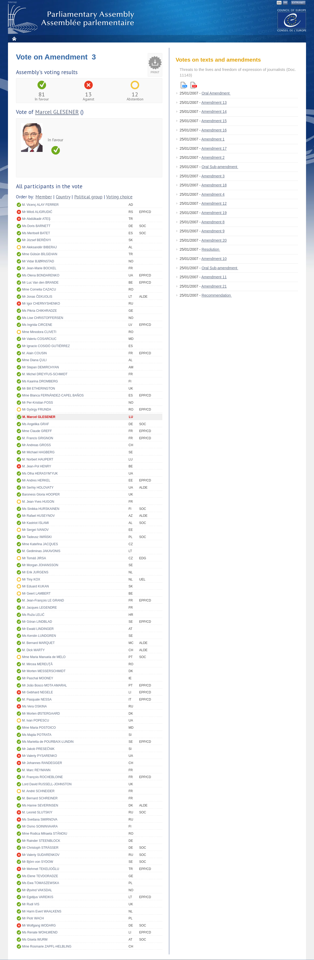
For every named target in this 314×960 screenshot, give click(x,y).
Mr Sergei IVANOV (35, 530)
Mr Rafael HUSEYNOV (38, 516)
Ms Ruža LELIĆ (33, 615)
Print (155, 72)
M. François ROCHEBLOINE (42, 777)
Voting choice (119, 197)
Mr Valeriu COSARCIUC (39, 339)
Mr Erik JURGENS (35, 572)
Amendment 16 (214, 130)
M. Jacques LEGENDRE (39, 607)
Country (63, 197)
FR (285, 2)
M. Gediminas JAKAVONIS (41, 551)
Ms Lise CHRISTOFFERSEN (42, 318)
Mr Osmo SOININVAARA (40, 826)
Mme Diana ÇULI (34, 360)
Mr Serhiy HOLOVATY (37, 487)
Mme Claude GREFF (37, 431)
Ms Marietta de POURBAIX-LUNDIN (47, 742)
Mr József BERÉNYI (36, 240)
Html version (184, 85)
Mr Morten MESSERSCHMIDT (43, 671)
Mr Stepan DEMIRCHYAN (40, 367)
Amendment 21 (214, 286)
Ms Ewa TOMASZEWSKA (40, 883)
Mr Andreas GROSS (36, 445)
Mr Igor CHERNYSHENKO (41, 303)
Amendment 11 (214, 277)
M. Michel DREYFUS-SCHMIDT (45, 374)
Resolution (211, 249)
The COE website (292, 20)
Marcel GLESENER (57, 112)
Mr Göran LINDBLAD (37, 622)
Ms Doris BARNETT (36, 226)
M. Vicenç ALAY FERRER (40, 205)
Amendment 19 (214, 213)
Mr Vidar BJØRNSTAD (38, 261)
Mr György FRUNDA (36, 409)
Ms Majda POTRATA (36, 735)
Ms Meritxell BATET (36, 233)
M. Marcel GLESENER (38, 417)
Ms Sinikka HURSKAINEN (40, 509)
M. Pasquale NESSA (37, 699)
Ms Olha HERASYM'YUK (40, 473)
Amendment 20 (214, 240)
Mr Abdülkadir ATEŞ (36, 219)
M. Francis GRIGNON (37, 438)
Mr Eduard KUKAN (35, 586)
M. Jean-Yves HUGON (38, 502)
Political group (88, 197)
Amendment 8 (213, 222)
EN (279, 2)
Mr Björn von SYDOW (37, 862)
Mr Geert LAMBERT (36, 593)
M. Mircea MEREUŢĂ (37, 664)
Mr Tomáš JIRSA (34, 558)
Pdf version (194, 85)
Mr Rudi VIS (30, 904)
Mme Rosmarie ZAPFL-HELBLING (46, 946)
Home (14, 39)
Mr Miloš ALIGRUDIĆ (37, 212)
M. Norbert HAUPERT (37, 459)
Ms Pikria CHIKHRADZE (39, 311)
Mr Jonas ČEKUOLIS (37, 296)
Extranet (298, 2)
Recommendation (217, 295)
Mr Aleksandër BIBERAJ (39, 247)
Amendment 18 (214, 185)
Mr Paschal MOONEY (37, 678)
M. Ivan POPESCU (35, 720)
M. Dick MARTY (33, 650)
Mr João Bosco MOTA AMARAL (44, 685)
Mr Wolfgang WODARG (39, 925)
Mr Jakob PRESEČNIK (38, 749)
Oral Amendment (216, 93)
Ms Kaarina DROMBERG (40, 381)
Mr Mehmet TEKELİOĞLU (40, 869)
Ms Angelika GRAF (35, 424)
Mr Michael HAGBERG (38, 452)
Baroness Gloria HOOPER (41, 494)
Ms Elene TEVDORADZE (40, 876)
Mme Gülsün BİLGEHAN (39, 254)
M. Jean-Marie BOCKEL (39, 268)
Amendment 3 (213, 176)
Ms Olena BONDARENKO (40, 275)
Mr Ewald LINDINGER (38, 629)
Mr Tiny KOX (31, 579)
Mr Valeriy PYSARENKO (39, 756)
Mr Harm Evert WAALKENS (41, 911)
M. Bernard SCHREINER (39, 798)
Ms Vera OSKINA (34, 706)
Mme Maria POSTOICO (39, 727)
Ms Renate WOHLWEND (39, 932)
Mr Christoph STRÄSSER (40, 848)
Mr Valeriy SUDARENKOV (40, 855)
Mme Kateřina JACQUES (40, 544)
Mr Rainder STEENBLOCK (41, 841)
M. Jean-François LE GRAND (43, 600)
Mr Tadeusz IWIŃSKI (37, 537)
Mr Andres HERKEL (36, 480)
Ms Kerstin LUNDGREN (39, 636)
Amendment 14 (214, 111)
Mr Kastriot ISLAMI (35, 523)
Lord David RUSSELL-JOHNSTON (47, 784)
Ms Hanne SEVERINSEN (40, 805)
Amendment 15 (214, 121)
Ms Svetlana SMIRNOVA (39, 819)
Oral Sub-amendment (220, 167)
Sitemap (12, 2)
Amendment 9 (213, 231)
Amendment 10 (214, 259)
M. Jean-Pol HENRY (36, 466)
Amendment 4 (213, 194)
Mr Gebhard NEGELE (37, 692)
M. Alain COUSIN (34, 353)
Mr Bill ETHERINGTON (38, 388)
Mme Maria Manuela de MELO (43, 657)
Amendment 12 (214, 203)
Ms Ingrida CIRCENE (37, 325)
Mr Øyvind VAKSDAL (37, 890)
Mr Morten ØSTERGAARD (41, 713)
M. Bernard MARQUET (38, 643)
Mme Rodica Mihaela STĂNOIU (44, 833)
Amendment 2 (213, 157)
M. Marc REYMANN (36, 770)
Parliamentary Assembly (72, 19)
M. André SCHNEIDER (38, 791)
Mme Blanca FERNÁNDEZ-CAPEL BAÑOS (53, 395)
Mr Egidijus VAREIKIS (37, 897)
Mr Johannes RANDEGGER (42, 763)
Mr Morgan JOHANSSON (40, 565)
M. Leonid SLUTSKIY (37, 812)
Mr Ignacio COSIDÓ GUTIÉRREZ (46, 346)
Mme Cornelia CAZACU (39, 289)
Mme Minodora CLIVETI (39, 332)
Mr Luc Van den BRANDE (40, 282)
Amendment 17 (214, 148)
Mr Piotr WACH (33, 918)
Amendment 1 (213, 139)
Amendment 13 (214, 102)
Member (43, 197)
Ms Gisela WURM (34, 939)
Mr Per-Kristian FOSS (37, 402)
